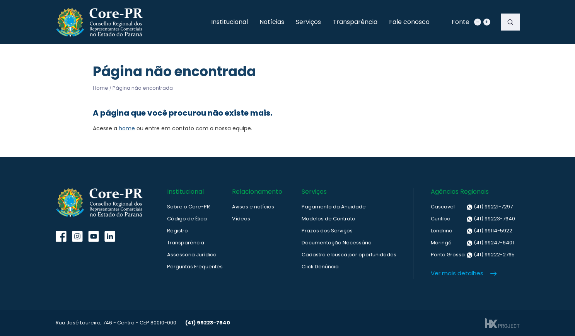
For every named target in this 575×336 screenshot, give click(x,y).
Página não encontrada (143, 88)
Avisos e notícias (253, 206)
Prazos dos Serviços (327, 230)
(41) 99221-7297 (472, 207)
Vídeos (241, 218)
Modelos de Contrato (328, 218)
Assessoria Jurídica (192, 254)
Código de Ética (187, 218)
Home (100, 88)
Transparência (355, 21)
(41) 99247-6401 (472, 243)
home (127, 128)
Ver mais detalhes (457, 273)
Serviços (308, 21)
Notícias (271, 21)
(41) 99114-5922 (471, 231)
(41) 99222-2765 (473, 255)
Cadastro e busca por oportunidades (349, 254)
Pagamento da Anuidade (334, 206)
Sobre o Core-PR (188, 206)
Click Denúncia (320, 266)
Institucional (229, 21)
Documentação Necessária (337, 242)
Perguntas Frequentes (195, 266)
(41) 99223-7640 (473, 219)
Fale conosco (409, 21)
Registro (177, 230)
